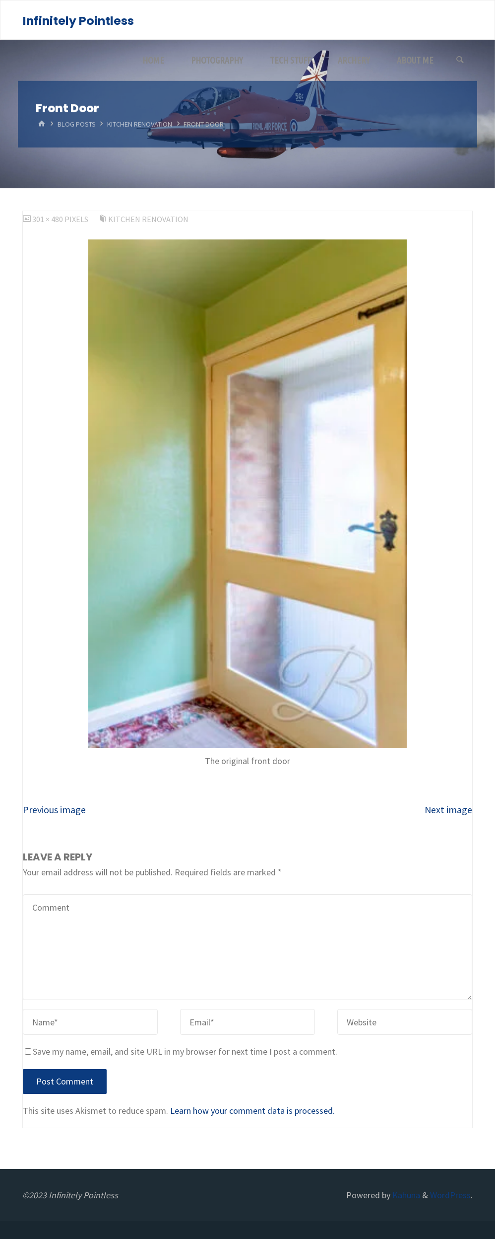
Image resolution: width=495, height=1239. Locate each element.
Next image (448, 809)
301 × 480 (48, 219)
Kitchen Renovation (139, 123)
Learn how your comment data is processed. (252, 1110)
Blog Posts (77, 123)
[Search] (460, 60)
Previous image (54, 809)
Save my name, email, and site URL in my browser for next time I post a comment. (181, 1051)
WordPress (450, 1195)
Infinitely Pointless (78, 20)
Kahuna (405, 1195)
